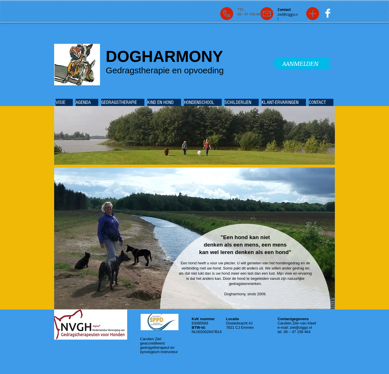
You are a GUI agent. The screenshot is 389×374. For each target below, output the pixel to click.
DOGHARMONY (164, 56)
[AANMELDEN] (300, 63)
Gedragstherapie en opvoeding (165, 70)
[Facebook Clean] (327, 13)
